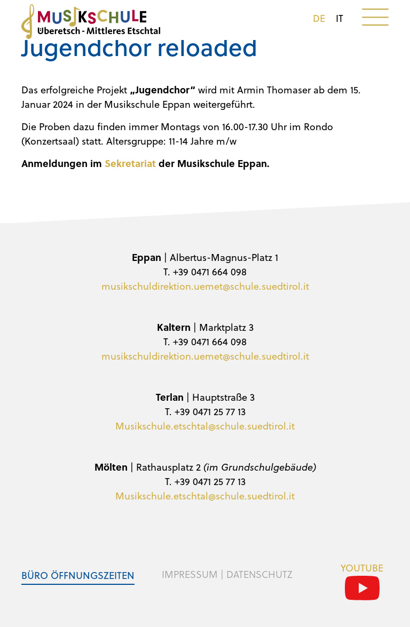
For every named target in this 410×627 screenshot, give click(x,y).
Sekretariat (129, 163)
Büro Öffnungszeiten (78, 575)
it (339, 18)
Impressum (190, 574)
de (319, 18)
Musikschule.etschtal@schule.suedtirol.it (205, 425)
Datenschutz (259, 574)
